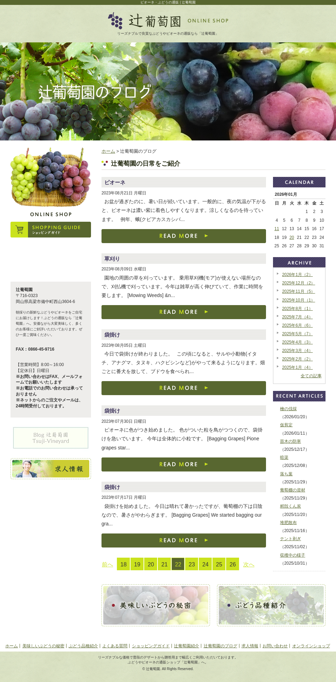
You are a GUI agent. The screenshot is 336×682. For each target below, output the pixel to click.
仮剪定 (286, 424)
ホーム (108, 151)
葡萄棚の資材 (292, 490)
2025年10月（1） (298, 300)
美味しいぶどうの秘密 (43, 645)
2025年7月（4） (297, 317)
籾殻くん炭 (290, 506)
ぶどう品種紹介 (83, 645)
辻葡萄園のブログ (220, 645)
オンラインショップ (311, 645)
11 (276, 228)
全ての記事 (311, 375)
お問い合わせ (275, 645)
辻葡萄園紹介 (186, 645)
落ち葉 (286, 473)
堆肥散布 (288, 522)
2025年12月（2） (298, 283)
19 (137, 564)
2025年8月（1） (297, 308)
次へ (248, 564)
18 (123, 564)
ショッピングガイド (151, 645)
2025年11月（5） (298, 291)
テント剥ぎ (290, 538)
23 (192, 564)
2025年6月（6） (297, 325)
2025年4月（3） (297, 342)
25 (219, 564)
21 (164, 564)
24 (205, 564)
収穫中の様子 (292, 555)
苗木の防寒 (290, 441)
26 (233, 564)
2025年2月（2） (297, 359)
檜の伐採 (288, 408)
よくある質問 (114, 645)
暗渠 (284, 457)
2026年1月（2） (297, 274)
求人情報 (249, 645)
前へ (107, 564)
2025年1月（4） (297, 367)
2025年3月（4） (297, 350)
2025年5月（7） (297, 333)
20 (151, 564)
